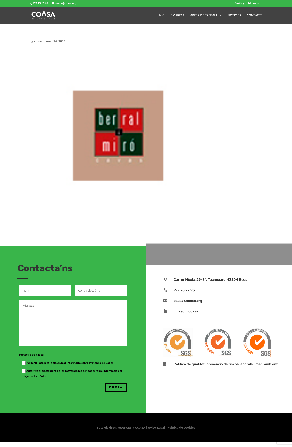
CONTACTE (254, 15)
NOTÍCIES (234, 15)
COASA (140, 427)
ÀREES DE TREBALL (204, 15)
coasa (38, 41)
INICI (161, 15)
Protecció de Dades (100, 363)
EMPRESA (178, 15)
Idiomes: (253, 3)
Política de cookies (181, 427)
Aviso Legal (156, 427)
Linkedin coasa (186, 311)
